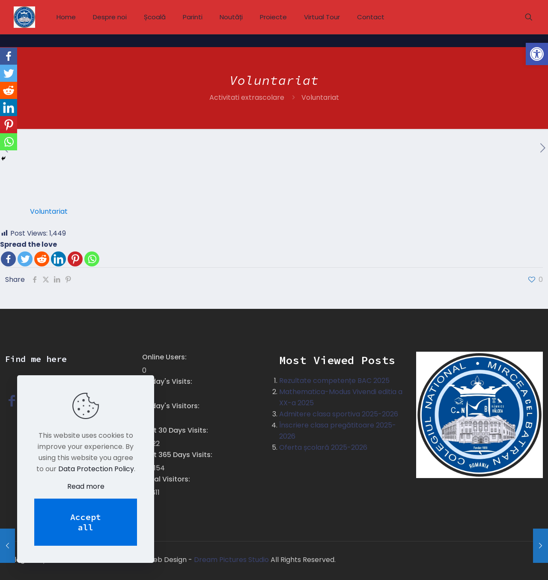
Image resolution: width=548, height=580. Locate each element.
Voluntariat (49, 211)
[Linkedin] (58, 258)
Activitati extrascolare (246, 97)
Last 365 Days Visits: (178, 455)
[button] (537, 54)
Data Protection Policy (96, 469)
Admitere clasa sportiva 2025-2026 (338, 414)
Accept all (85, 521)
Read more (85, 486)
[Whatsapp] (91, 258)
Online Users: (165, 357)
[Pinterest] (75, 258)
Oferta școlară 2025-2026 (323, 447)
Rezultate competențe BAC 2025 (334, 381)
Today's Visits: (168, 381)
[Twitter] (25, 258)
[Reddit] (41, 258)
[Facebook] (8, 258)
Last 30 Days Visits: (176, 430)
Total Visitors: (167, 479)
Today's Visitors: (171, 406)
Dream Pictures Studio (232, 560)
